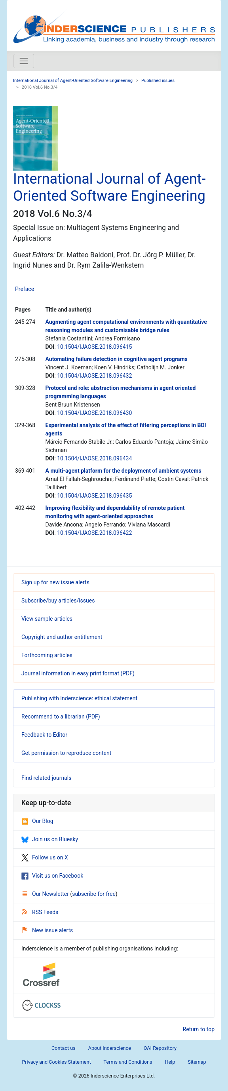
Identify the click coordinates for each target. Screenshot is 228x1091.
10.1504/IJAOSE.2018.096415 (94, 347)
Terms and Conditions (128, 1062)
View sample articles (46, 619)
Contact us (63, 1048)
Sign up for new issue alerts (55, 582)
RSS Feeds (40, 912)
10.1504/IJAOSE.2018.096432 (94, 376)
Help (170, 1062)
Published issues (158, 80)
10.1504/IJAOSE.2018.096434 (94, 458)
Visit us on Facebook (52, 875)
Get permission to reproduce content (66, 753)
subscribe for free (94, 894)
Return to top (199, 1029)
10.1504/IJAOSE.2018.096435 (94, 495)
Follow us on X (44, 857)
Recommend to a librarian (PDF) (60, 716)
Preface (24, 289)
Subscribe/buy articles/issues (58, 600)
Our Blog (37, 821)
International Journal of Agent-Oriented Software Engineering (73, 80)
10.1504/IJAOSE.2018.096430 (94, 413)
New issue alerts (47, 930)
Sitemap (197, 1062)
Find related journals (46, 778)
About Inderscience (109, 1048)
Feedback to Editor (44, 735)
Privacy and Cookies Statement (56, 1062)
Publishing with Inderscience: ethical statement (79, 698)
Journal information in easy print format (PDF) (78, 673)
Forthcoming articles (46, 655)
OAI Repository (160, 1048)
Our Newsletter (46, 894)
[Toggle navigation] (23, 61)
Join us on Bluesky (49, 839)
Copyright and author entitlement (61, 637)
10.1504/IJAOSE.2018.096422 (94, 533)
